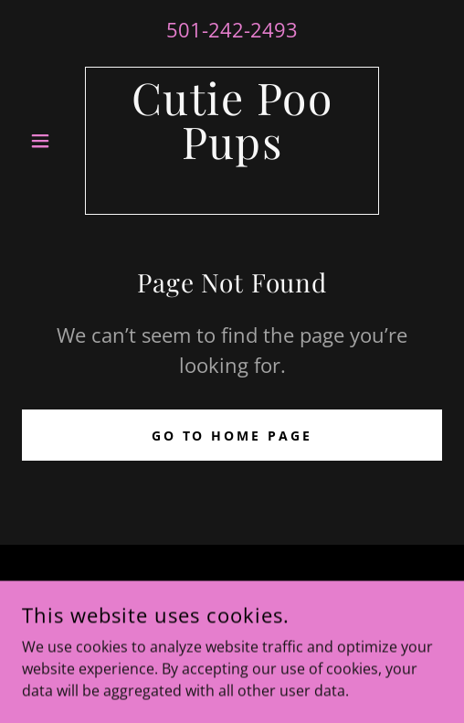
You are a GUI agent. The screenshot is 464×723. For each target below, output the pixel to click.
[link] (232, 141)
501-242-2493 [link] (232, 29)
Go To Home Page (232, 435)
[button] (53, 140)
